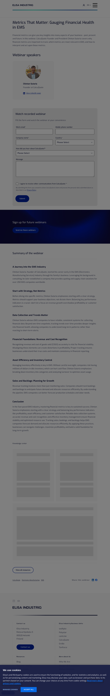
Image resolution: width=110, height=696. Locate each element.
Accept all (29, 689)
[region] (55, 680)
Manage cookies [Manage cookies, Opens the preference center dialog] (10, 689)
